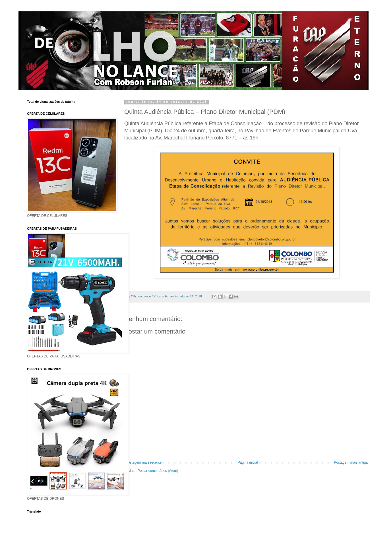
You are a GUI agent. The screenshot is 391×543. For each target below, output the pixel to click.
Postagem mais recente (144, 462)
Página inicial (248, 462)
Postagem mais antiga (351, 462)
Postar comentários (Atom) (158, 471)
